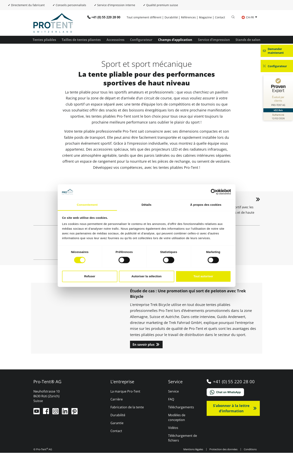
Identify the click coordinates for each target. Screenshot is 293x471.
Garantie (116, 441)
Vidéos (173, 446)
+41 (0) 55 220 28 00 (105, 17)
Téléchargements (181, 425)
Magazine (205, 17)
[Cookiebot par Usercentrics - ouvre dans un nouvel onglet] (213, 192)
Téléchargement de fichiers (182, 456)
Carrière (116, 417)
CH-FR (248, 17)
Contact (220, 17)
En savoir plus (144, 363)
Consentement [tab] (87, 205)
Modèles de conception (176, 435)
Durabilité (171, 17)
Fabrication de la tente (127, 425)
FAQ (171, 417)
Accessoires (115, 40)
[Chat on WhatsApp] (233, 410)
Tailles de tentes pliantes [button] (81, 40)
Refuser (89, 276)
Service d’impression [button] (214, 40)
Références (188, 17)
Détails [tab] (147, 205)
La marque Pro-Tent (125, 409)
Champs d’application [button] (175, 40)
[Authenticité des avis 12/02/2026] (278, 116)
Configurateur (141, 40)
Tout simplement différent (144, 17)
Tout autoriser (203, 276)
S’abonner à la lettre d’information (231, 426)
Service (173, 409)
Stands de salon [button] (248, 40)
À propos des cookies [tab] (205, 205)
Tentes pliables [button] (44, 40)
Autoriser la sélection (146, 276)
